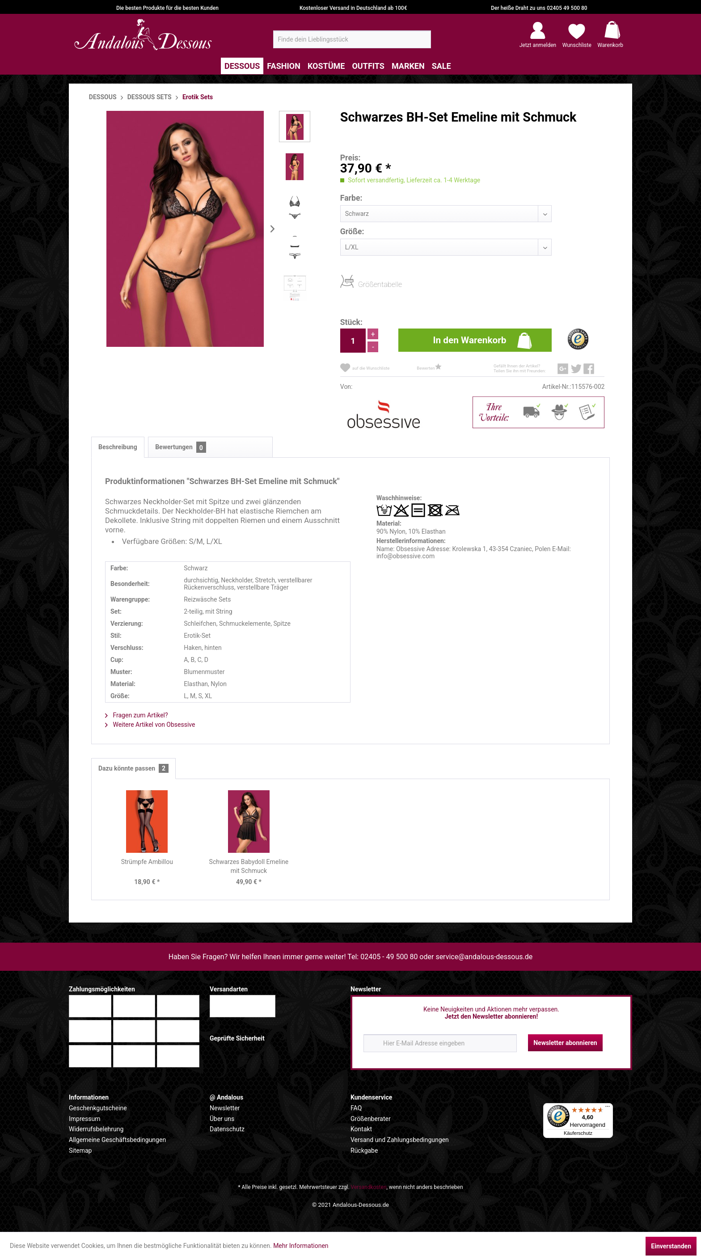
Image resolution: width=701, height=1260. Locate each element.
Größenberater (370, 1118)
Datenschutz (227, 1129)
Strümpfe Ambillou (147, 861)
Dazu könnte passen (133, 768)
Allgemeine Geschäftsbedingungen (117, 1139)
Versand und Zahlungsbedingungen (399, 1139)
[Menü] (607, 1108)
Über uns (222, 1118)
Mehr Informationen (300, 1245)
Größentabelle (360, 284)
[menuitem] (352, 39)
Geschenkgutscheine (98, 1108)
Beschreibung (117, 447)
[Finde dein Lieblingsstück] (352, 39)
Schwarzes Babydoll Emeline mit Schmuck (249, 866)
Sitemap (80, 1150)
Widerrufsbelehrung (96, 1129)
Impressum (84, 1118)
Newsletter (225, 1108)
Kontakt (361, 1129)
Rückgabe (364, 1150)
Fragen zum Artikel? (136, 715)
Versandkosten (369, 1187)
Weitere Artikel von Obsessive (150, 724)
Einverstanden (671, 1246)
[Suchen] (421, 43)
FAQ (356, 1108)
